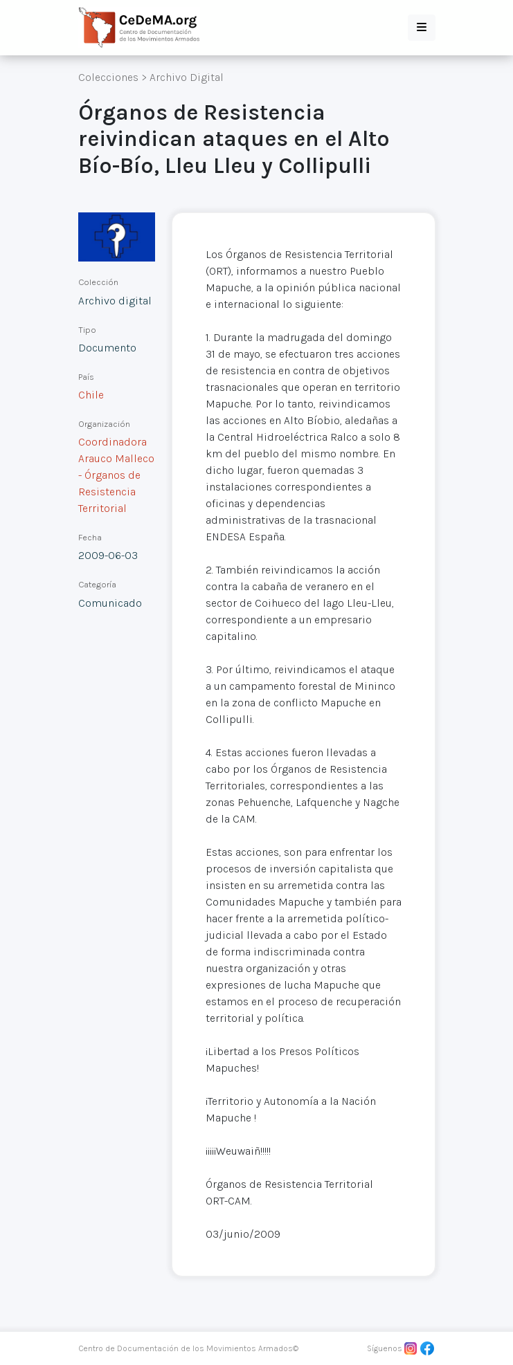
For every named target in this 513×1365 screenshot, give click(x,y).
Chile (91, 394)
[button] (421, 28)
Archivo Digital (187, 77)
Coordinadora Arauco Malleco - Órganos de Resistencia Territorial (116, 475)
